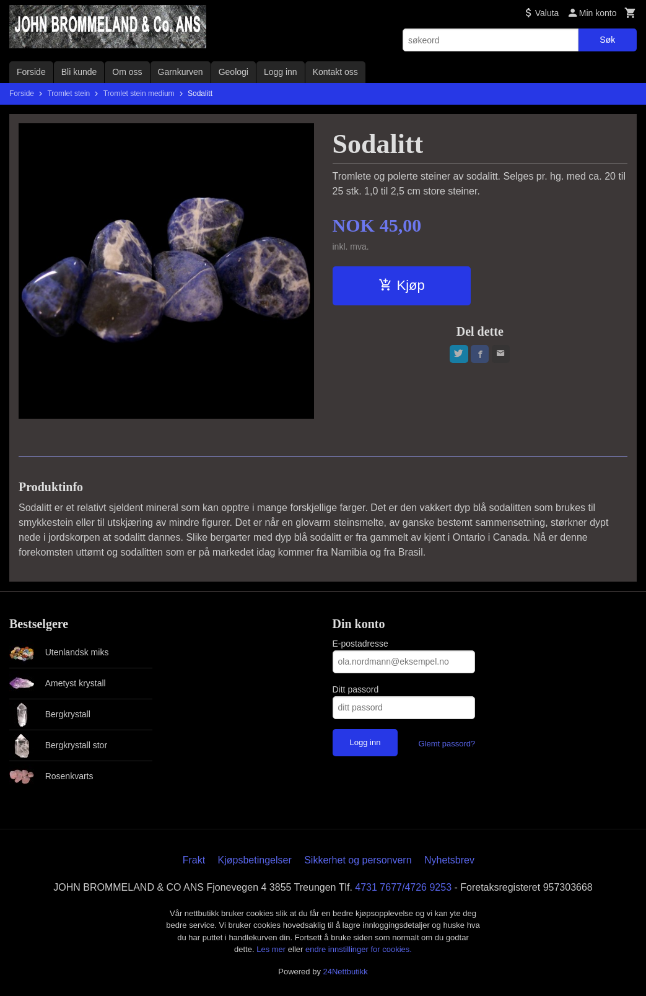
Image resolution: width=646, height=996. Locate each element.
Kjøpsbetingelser (255, 860)
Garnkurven (180, 72)
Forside (31, 72)
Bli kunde (79, 72)
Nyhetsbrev (449, 860)
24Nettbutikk (345, 971)
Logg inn (280, 72)
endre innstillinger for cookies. (358, 949)
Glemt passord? (446, 743)
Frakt (194, 860)
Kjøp (401, 285)
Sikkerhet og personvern (357, 860)
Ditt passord (356, 689)
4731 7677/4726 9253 (403, 887)
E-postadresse (360, 644)
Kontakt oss (335, 72)
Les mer (272, 949)
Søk (607, 40)
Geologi (233, 72)
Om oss (127, 72)
